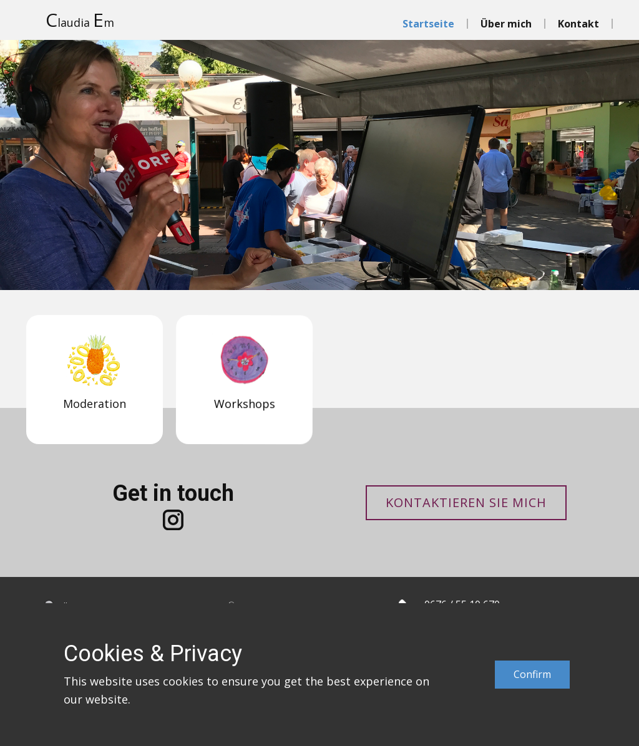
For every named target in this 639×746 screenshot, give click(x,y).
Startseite (428, 24)
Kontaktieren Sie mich (466, 502)
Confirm (532, 674)
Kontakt (578, 24)
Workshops (235, 425)
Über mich (506, 24)
